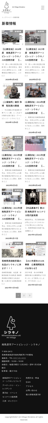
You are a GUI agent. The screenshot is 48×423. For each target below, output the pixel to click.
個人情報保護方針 (33, 394)
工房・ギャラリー (10, 401)
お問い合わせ (31, 390)
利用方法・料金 (32, 378)
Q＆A (28, 382)
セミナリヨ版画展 (10, 397)
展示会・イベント (10, 392)
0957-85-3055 (19, 358)
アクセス (29, 386)
